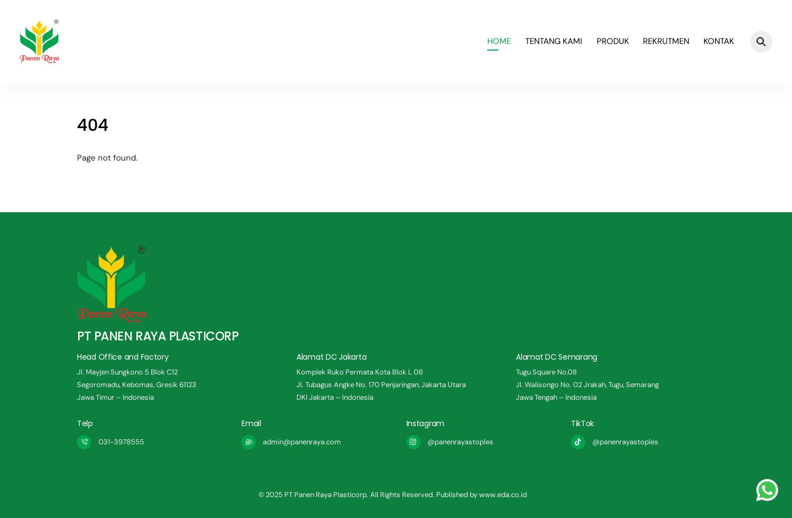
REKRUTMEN (666, 41)
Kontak (718, 41)
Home (499, 41)
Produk (613, 41)
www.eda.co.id (503, 494)
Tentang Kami (553, 41)
